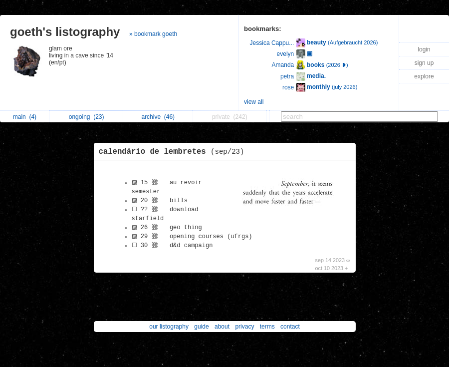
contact (290, 326)
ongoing (86, 116)
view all (253, 101)
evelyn (285, 53)
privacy (244, 326)
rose (288, 87)
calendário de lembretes (174, 151)
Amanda (283, 64)
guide (201, 326)
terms (267, 326)
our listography (169, 326)
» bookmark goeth (153, 33)
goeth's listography (65, 31)
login (424, 49)
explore (424, 76)
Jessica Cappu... (272, 42)
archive (158, 116)
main (24, 116)
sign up (424, 62)
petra (287, 76)
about (222, 326)
